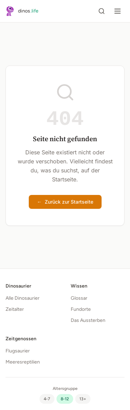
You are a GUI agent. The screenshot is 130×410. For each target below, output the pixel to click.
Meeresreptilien (23, 362)
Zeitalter (15, 309)
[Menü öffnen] (117, 11)
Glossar (79, 298)
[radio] (47, 399)
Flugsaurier (18, 351)
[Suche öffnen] (101, 11)
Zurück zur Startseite (65, 201)
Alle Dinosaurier (23, 298)
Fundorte (81, 309)
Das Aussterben (88, 320)
